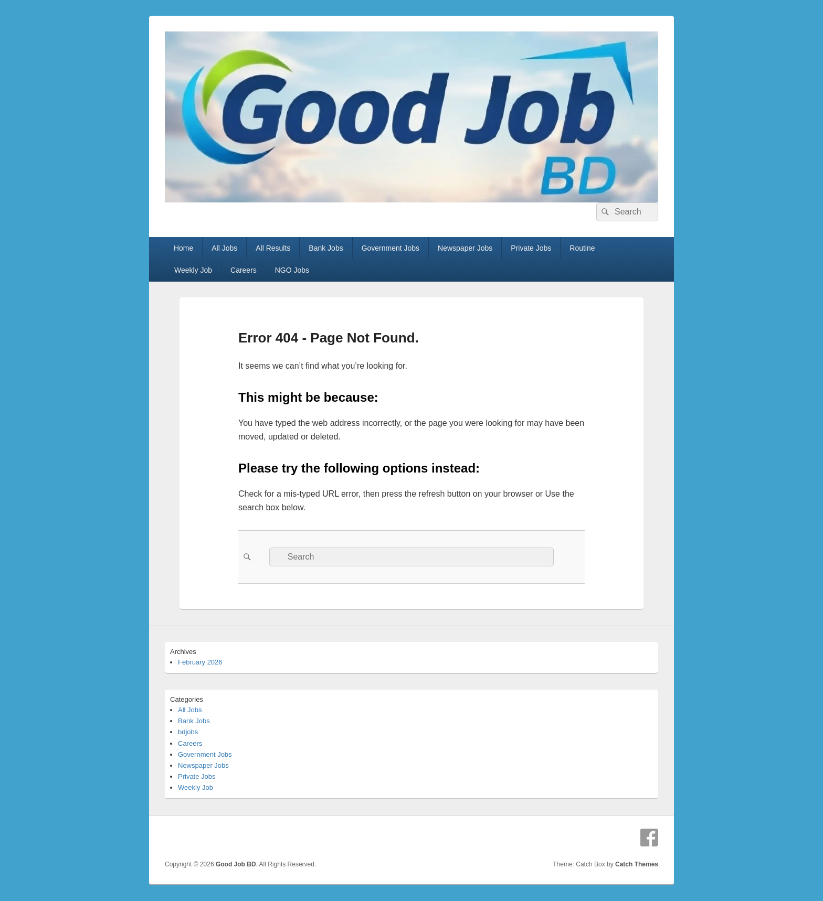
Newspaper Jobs (465, 248)
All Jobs (224, 248)
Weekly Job (193, 270)
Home (183, 248)
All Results (273, 248)
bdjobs (188, 732)
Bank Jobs (326, 248)
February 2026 (200, 662)
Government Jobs (391, 248)
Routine (582, 248)
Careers (243, 270)
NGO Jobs (292, 270)
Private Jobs (531, 248)
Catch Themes (636, 864)
